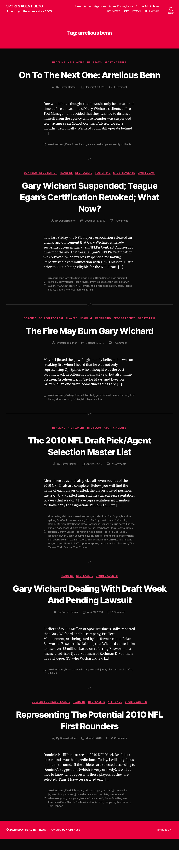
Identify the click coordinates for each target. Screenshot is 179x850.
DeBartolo (121, 532)
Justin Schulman (90, 547)
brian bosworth (74, 681)
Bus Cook (62, 532)
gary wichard (94, 156)
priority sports (105, 555)
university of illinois (121, 156)
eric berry (120, 536)
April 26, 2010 (94, 476)
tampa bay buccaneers (118, 813)
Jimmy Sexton (83, 543)
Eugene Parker (56, 539)
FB (145, 11)
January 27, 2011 (95, 99)
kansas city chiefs (98, 806)
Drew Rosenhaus (75, 156)
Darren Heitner (67, 99)
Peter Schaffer (87, 555)
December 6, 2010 (95, 232)
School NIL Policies (147, 6)
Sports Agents (116, 62)
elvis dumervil (120, 290)
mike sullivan (112, 551)
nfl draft (70, 297)
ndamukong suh (57, 555)
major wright (55, 551)
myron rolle (127, 551)
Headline (58, 62)
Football (52, 293)
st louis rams (97, 813)
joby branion (100, 543)
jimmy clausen (98, 293)
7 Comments (119, 476)
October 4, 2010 (95, 355)
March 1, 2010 (93, 750)
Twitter (136, 11)
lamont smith (124, 547)
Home (77, 6)
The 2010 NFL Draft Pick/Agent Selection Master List (89, 458)
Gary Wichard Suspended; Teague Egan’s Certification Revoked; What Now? (89, 208)
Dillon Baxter (103, 290)
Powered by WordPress (66, 841)
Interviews (113, 11)
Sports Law (147, 185)
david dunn (88, 290)
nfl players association (104, 297)
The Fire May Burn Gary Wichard (89, 342)
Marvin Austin (70, 411)
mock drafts (126, 681)
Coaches (28, 330)
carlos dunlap (77, 532)
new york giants (77, 809)
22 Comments (119, 750)
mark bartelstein (73, 551)
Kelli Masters (108, 547)
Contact (154, 11)
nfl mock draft (95, 809)
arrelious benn (56, 156)
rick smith (120, 555)
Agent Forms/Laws (121, 6)
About (88, 6)
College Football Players (57, 330)
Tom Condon (97, 558)
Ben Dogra (116, 528)
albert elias (54, 528)
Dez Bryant (73, 536)
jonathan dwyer (70, 547)
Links (126, 11)
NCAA (60, 297)
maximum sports (94, 551)
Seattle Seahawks (77, 813)
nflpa (106, 156)
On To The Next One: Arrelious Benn (89, 81)
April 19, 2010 (95, 624)
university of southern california (75, 301)
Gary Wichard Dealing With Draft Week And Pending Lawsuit (89, 605)
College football (75, 407)
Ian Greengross (110, 539)
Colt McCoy (93, 532)
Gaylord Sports (91, 539)
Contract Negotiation (39, 185)
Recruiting (103, 185)
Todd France (81, 558)
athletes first (73, 290)
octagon (72, 555)
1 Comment (121, 99)
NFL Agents (94, 411)
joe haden (115, 543)
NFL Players (76, 62)
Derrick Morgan (57, 536)
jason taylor (81, 293)
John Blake (113, 293)
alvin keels (68, 528)
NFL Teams (95, 62)
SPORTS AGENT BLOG (25, 6)
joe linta (126, 543)
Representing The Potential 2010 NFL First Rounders (89, 731)
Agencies (100, 6)
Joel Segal (54, 547)
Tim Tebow (66, 558)
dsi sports (108, 536)
